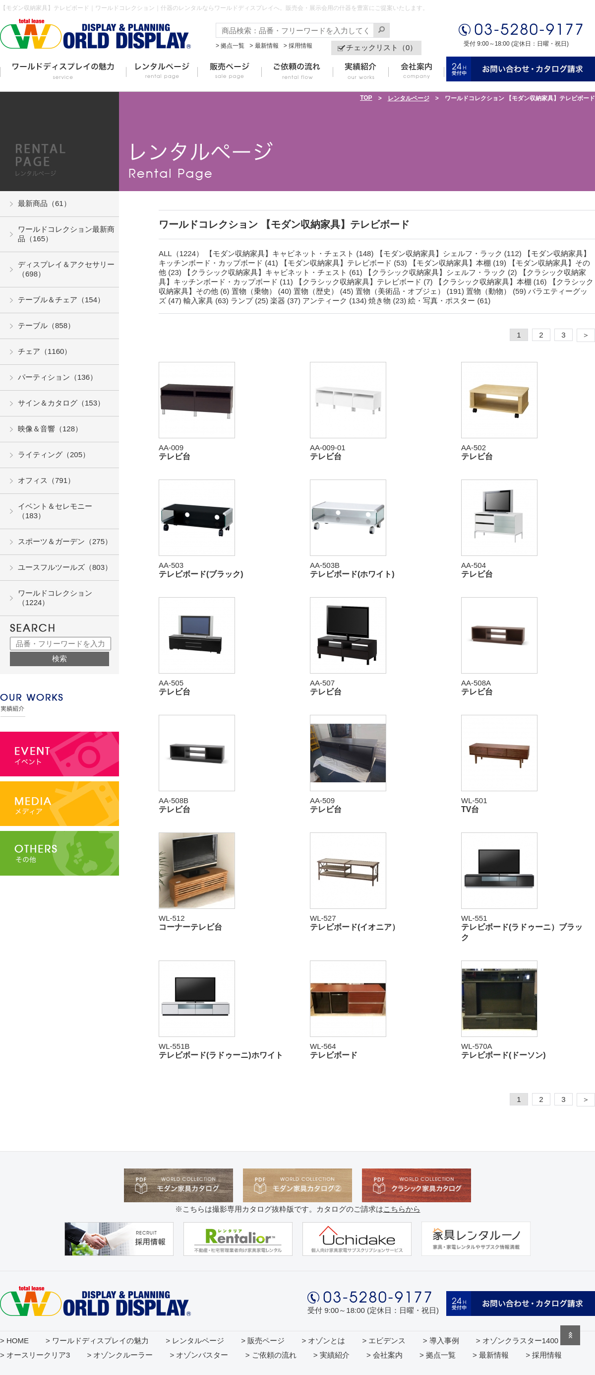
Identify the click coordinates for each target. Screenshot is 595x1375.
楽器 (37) (285, 300)
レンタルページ (408, 98)
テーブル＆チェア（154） (61, 299)
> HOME (14, 1340)
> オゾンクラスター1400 (517, 1340)
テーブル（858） (46, 325)
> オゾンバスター (199, 1355)
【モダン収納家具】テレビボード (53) (343, 263)
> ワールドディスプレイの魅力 (97, 1340)
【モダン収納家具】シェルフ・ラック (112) (449, 253)
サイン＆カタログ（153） (61, 403)
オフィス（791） (46, 480)
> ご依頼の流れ (271, 1355)
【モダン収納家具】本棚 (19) (457, 263)
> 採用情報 (298, 45)
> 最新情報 (263, 45)
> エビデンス (384, 1340)
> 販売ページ (263, 1340)
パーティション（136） (57, 377)
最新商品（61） (44, 203)
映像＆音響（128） (50, 428)
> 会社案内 (384, 1355)
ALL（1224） (181, 253)
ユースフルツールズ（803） (65, 567)
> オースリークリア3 (35, 1355)
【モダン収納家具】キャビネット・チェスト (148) (289, 253)
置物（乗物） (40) (262, 291)
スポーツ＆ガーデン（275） (65, 541)
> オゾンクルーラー (120, 1355)
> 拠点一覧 (230, 45)
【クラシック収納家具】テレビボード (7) (364, 281)
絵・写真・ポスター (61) (449, 300)
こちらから (401, 1209)
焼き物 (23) (387, 300)
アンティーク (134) (334, 300)
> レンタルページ (195, 1340)
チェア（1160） (44, 351)
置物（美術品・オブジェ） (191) (410, 291)
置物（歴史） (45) (324, 291)
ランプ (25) (249, 300)
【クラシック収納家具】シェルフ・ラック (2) (440, 272)
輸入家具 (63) (206, 300)
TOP (366, 97)
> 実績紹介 (331, 1355)
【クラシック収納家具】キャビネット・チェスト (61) (272, 272)
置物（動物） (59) (496, 291)
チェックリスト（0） (381, 47)
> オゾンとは (323, 1340)
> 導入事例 (441, 1340)
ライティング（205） (54, 454)
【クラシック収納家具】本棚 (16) (491, 281)
